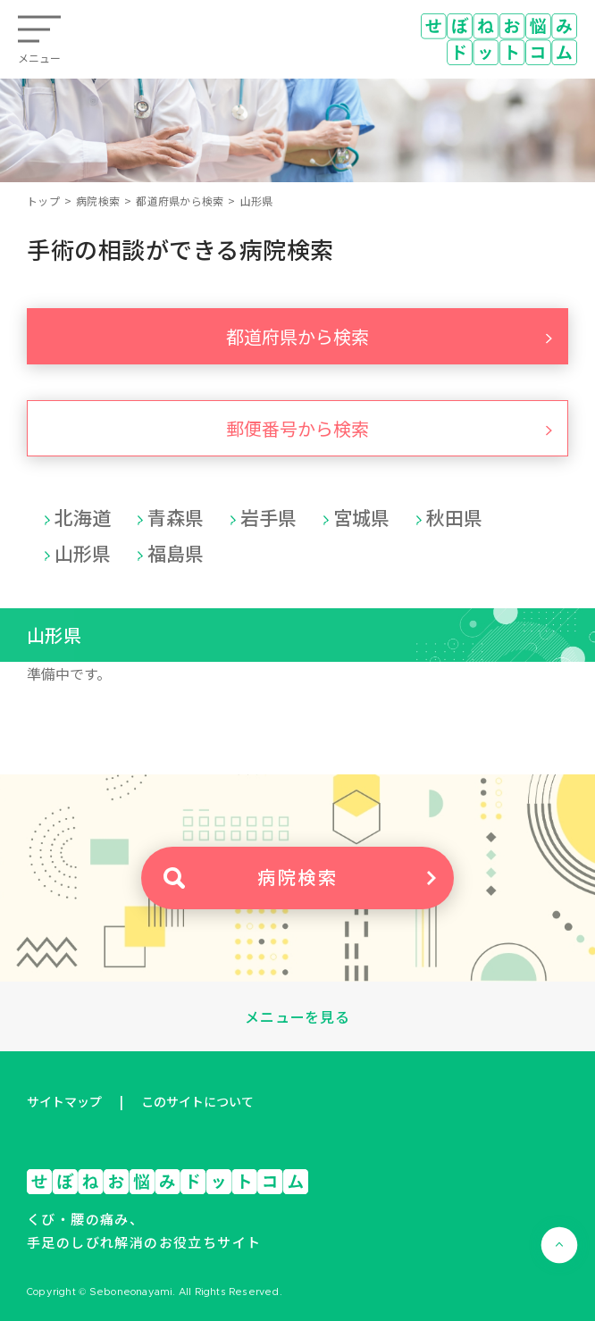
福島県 (175, 553)
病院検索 (98, 200)
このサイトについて (197, 1101)
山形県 (82, 553)
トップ (43, 200)
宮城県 (361, 517)
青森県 (175, 517)
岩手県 (268, 517)
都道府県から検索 (179, 200)
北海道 (82, 517)
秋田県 (454, 517)
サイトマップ (64, 1101)
